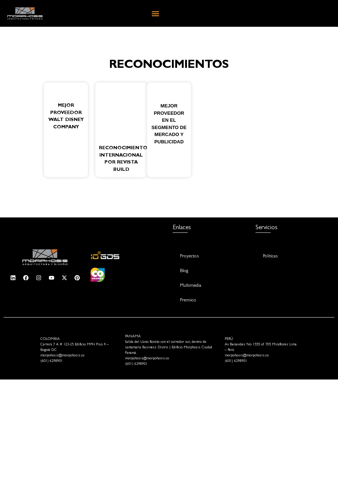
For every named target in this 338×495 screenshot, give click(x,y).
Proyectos (189, 256)
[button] (156, 13)
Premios (188, 300)
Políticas (270, 256)
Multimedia (190, 285)
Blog (184, 271)
